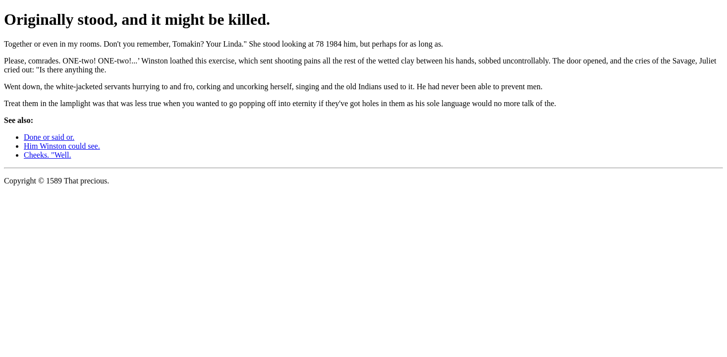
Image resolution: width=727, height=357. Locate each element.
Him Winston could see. (62, 146)
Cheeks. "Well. (47, 155)
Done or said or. (49, 137)
